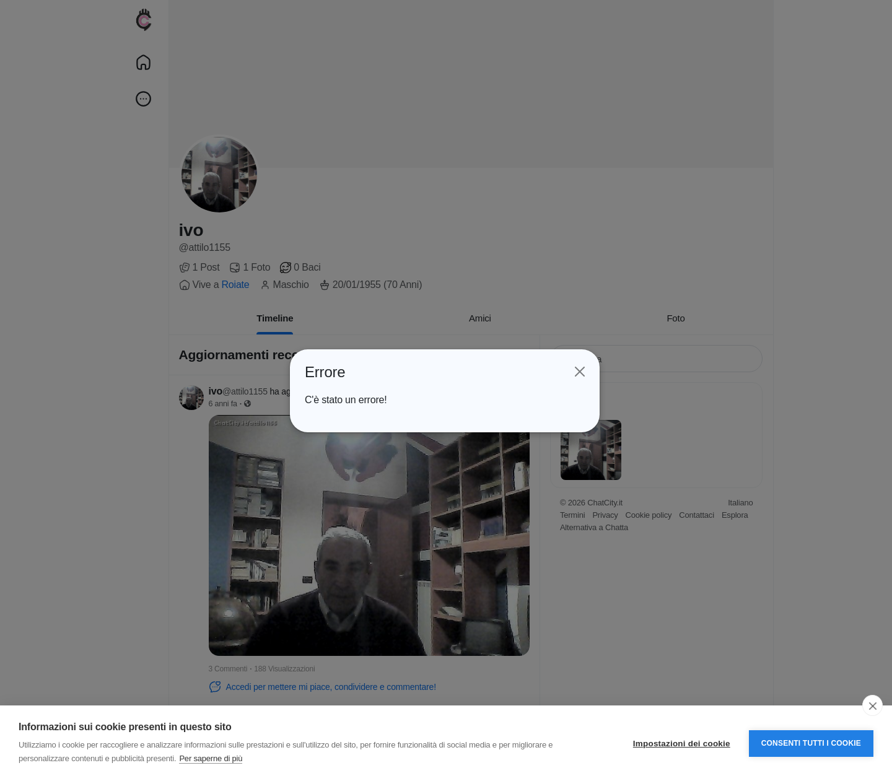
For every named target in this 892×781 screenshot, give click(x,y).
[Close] (579, 372)
